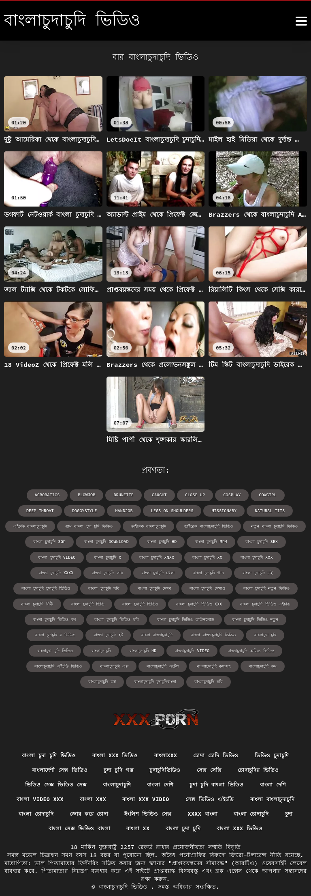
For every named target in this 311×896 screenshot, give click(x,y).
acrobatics (26, 495)
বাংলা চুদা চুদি (184, 813)
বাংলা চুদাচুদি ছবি (263, 572)
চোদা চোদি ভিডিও (217, 738)
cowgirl (243, 495)
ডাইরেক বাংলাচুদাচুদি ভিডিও (157, 525)
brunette (101, 495)
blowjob (65, 495)
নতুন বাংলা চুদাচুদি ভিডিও (223, 525)
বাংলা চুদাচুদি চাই (148, 572)
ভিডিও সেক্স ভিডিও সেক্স (53, 768)
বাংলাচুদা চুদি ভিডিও (237, 633)
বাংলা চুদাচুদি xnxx (78, 556)
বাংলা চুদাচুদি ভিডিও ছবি (57, 618)
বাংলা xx (137, 813)
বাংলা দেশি (160, 768)
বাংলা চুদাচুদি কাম (280, 556)
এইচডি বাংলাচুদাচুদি (269, 510)
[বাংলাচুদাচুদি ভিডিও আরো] (301, 21)
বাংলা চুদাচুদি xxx (178, 556)
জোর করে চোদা (88, 798)
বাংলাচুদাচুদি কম (130, 664)
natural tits (219, 510)
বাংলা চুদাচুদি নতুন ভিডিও (158, 587)
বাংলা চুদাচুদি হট (33, 633)
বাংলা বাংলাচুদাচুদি (81, 633)
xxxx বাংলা (204, 798)
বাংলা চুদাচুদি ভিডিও (59, 602)
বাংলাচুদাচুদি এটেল (31, 664)
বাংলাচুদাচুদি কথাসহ (81, 664)
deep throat (284, 495)
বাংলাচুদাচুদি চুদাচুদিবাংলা (229, 664)
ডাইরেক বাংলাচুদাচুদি (97, 525)
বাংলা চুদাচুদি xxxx (229, 556)
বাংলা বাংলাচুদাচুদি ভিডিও (137, 633)
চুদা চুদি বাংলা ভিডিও (217, 768)
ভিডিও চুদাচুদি (274, 738)
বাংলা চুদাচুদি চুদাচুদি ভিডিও (205, 572)
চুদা (293, 798)
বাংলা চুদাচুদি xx (128, 556)
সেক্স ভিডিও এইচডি (211, 783)
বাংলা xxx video (145, 783)
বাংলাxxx (165, 738)
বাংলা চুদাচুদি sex (208, 541)
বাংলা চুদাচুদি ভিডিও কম (248, 602)
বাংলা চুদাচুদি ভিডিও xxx (118, 602)
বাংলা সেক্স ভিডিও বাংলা (77, 813)
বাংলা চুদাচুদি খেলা (49, 572)
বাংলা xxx (91, 783)
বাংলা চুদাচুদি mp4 (158, 541)
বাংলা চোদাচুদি (32, 798)
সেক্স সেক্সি (210, 753)
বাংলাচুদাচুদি (283, 633)
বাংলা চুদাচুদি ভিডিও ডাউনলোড (125, 618)
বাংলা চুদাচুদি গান (99, 572)
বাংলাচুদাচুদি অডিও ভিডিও (149, 649)
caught (137, 495)
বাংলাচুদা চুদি (190, 633)
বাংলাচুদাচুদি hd (41, 649)
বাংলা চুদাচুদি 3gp (280, 525)
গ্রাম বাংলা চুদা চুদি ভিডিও (38, 525)
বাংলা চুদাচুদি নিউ (215, 587)
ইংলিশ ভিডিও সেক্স (149, 798)
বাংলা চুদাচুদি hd (109, 541)
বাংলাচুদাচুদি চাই (176, 664)
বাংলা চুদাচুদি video (261, 541)
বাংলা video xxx (37, 783)
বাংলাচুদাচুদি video (90, 649)
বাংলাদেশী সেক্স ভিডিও (57, 753)
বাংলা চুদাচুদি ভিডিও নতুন (195, 618)
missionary (174, 510)
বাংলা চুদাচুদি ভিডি (265, 587)
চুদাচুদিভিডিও (165, 753)
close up (172, 495)
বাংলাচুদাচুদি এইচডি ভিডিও (213, 649)
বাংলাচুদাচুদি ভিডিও (125, 871)
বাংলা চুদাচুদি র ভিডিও (256, 618)
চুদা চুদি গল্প (117, 753)
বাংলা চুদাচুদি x (29, 556)
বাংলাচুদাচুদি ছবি (282, 664)
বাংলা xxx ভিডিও (114, 738)
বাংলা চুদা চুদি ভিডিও (46, 738)
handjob (76, 510)
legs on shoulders (123, 510)
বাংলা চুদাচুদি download (54, 541)
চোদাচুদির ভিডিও (260, 753)
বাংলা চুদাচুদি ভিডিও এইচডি (183, 602)
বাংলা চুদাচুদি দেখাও (99, 587)
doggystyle (37, 510)
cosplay (208, 495)
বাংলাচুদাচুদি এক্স (269, 649)
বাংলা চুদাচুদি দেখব (46, 587)
